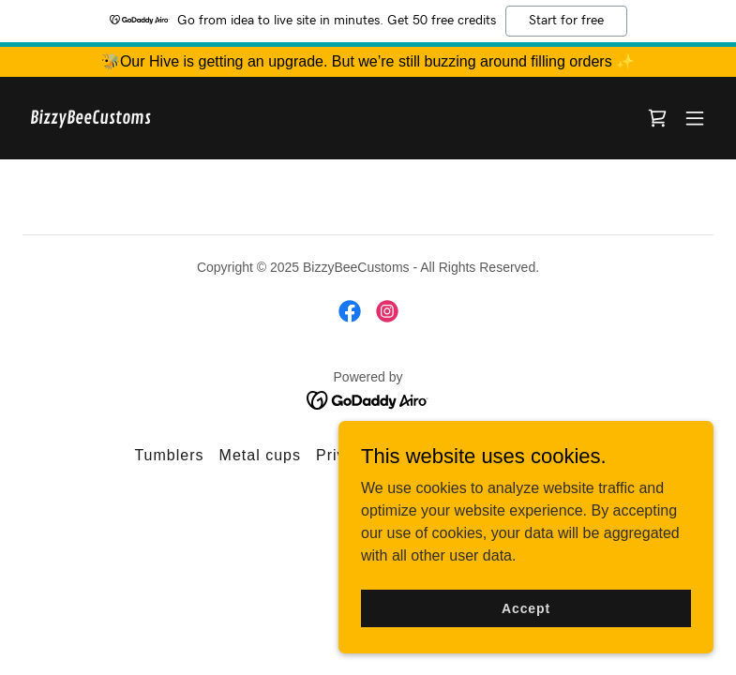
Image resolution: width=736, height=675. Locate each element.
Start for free (566, 20)
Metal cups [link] (260, 455)
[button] (694, 118)
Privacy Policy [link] (369, 455)
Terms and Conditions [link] (520, 455)
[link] (90, 119)
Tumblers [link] (168, 455)
